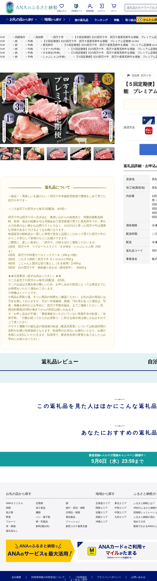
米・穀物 (11, 526)
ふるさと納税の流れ (144, 517)
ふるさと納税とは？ (144, 503)
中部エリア (121, 507)
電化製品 (70, 517)
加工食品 (40, 507)
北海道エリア (103, 503)
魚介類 (9, 512)
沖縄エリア (102, 521)
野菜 (8, 517)
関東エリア (102, 507)
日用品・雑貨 (73, 512)
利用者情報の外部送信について (48, 577)
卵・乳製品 (42, 521)
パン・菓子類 (43, 517)
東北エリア (121, 503)
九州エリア (121, 517)
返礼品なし (12, 530)
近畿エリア (102, 512)
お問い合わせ (138, 577)
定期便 (39, 503)
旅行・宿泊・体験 (75, 507)
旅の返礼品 (81, 20)
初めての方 (139, 521)
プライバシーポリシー (109, 577)
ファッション (73, 521)
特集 (116, 20)
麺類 (38, 512)
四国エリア (102, 517)
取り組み (130, 20)
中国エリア (121, 512)
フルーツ (11, 521)
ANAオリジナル (14, 503)
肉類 (8, 507)
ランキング (101, 20)
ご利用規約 (81, 577)
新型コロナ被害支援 (76, 526)
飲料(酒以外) (42, 526)
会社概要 (16, 577)
